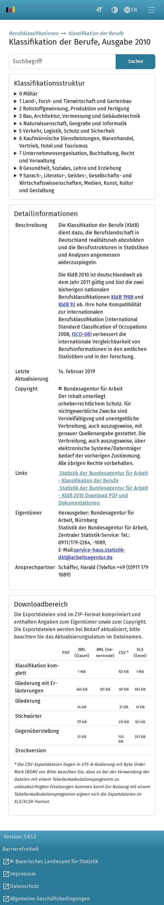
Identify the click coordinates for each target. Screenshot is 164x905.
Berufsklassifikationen (33, 33)
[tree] (82, 94)
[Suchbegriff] (62, 61)
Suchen (135, 61)
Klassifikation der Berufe (95, 33)
